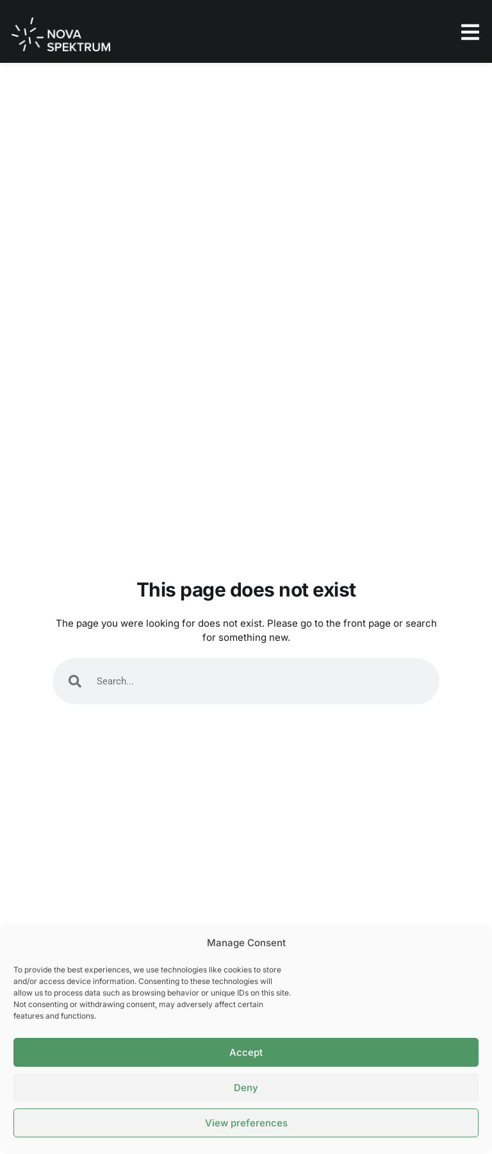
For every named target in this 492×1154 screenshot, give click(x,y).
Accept (246, 1052)
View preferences (246, 1123)
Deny (246, 1088)
